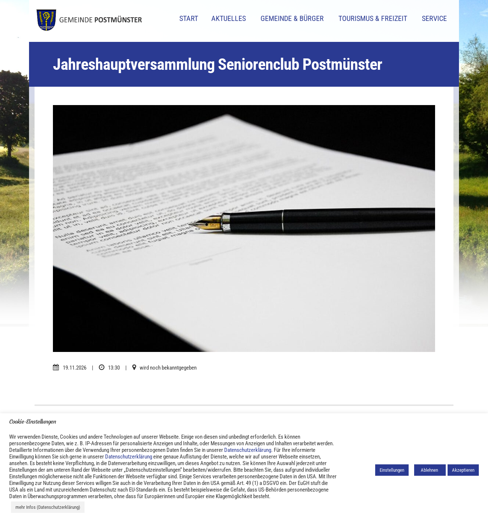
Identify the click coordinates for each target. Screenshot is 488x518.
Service (434, 18)
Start (188, 18)
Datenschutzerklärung (247, 450)
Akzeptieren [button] (463, 470)
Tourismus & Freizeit (372, 18)
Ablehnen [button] (430, 470)
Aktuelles (228, 18)
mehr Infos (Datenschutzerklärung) (47, 507)
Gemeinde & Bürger (292, 18)
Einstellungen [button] (392, 470)
